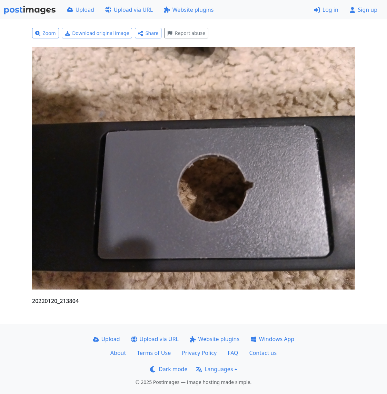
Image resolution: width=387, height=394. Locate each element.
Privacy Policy (199, 353)
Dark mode (168, 369)
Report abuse (186, 33)
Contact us (263, 353)
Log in (326, 9)
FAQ (233, 353)
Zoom (45, 33)
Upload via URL (129, 9)
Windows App (272, 339)
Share (148, 33)
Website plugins (189, 9)
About (118, 353)
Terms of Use (154, 353)
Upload (80, 9)
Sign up (363, 9)
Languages (214, 369)
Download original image (97, 33)
